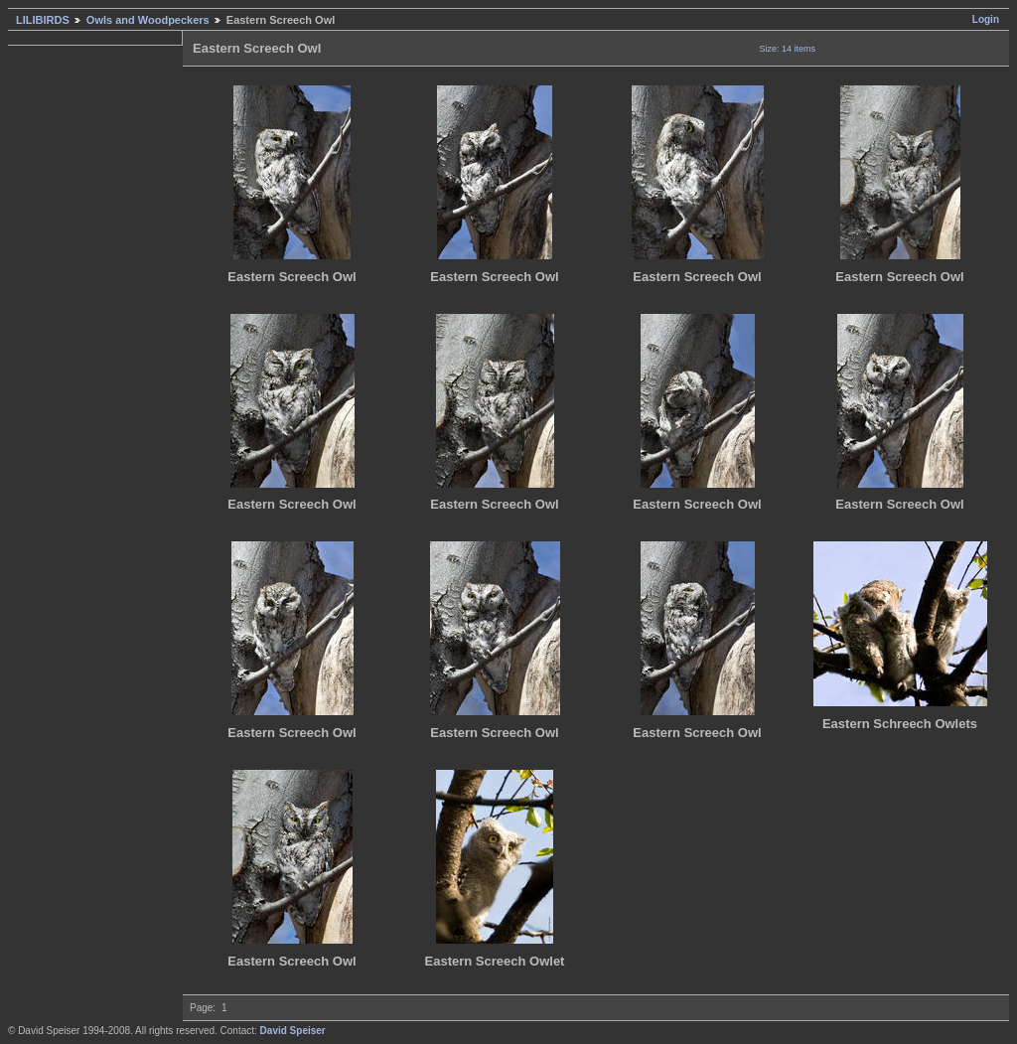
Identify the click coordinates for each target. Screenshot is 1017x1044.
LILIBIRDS (43, 20)
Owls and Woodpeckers (148, 20)
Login (985, 19)
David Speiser (293, 1030)
